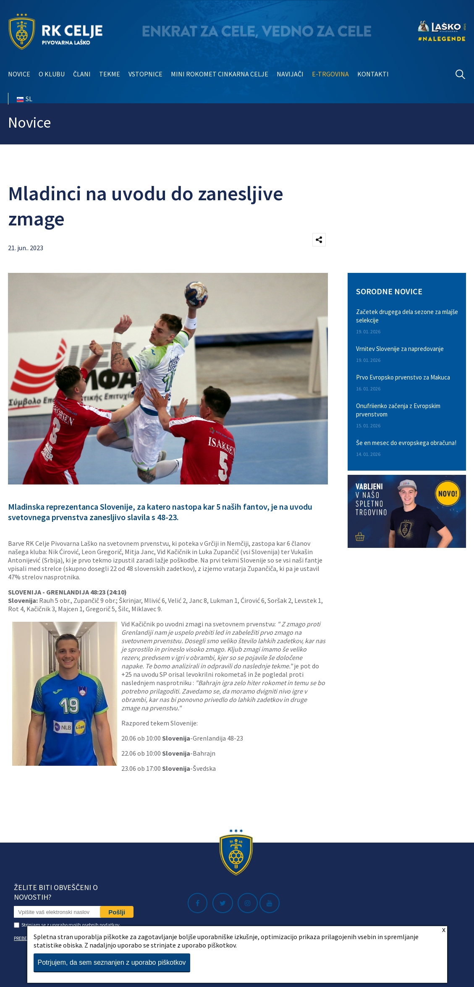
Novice (19, 74)
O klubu (52, 74)
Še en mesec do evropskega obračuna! (406, 443)
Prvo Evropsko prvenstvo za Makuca (403, 377)
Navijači (290, 74)
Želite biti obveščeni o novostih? (56, 892)
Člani (82, 74)
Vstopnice (145, 74)
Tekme (109, 74)
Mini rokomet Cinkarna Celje (219, 74)
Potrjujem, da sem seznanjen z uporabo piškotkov (112, 962)
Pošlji (116, 912)
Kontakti (373, 74)
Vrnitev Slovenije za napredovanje (400, 349)
